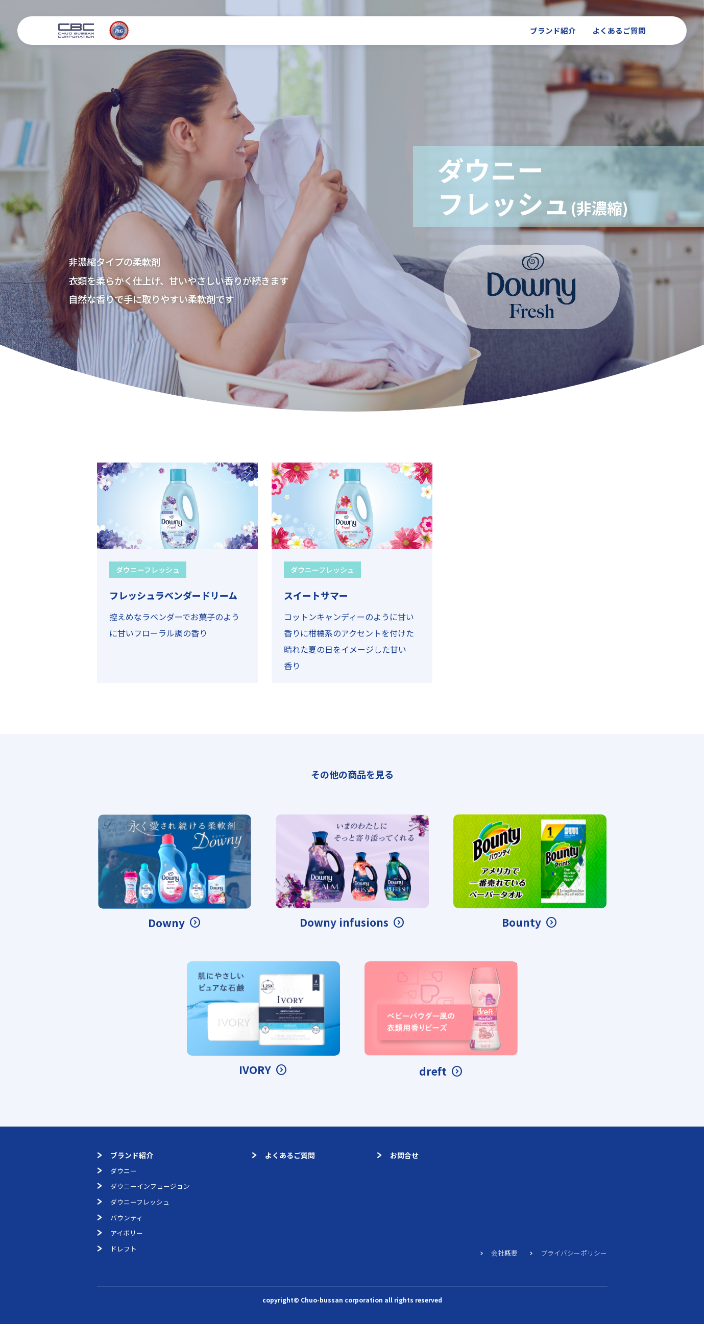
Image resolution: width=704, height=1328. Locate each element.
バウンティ (121, 1220)
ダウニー (118, 1171)
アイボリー (121, 1237)
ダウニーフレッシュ (135, 1204)
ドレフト (118, 1253)
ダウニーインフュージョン (146, 1188)
